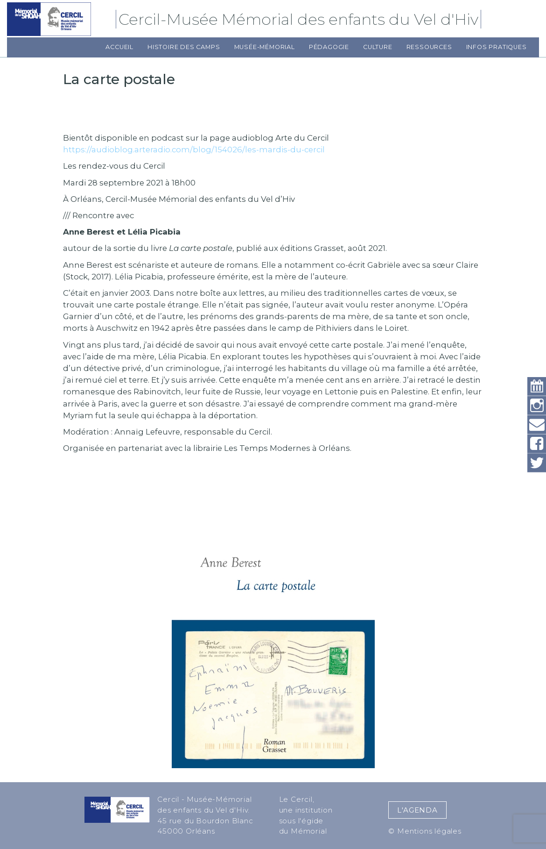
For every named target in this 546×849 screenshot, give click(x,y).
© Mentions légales (424, 831)
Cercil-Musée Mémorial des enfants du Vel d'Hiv (300, 19)
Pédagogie (329, 46)
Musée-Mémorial (264, 46)
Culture (377, 46)
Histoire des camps (183, 46)
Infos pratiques (496, 46)
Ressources (429, 46)
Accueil (119, 46)
